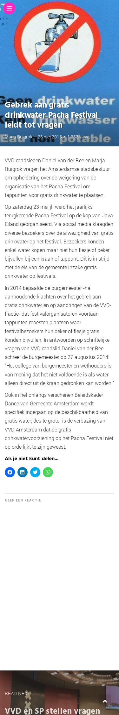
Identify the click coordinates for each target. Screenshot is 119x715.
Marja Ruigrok (18, 137)
